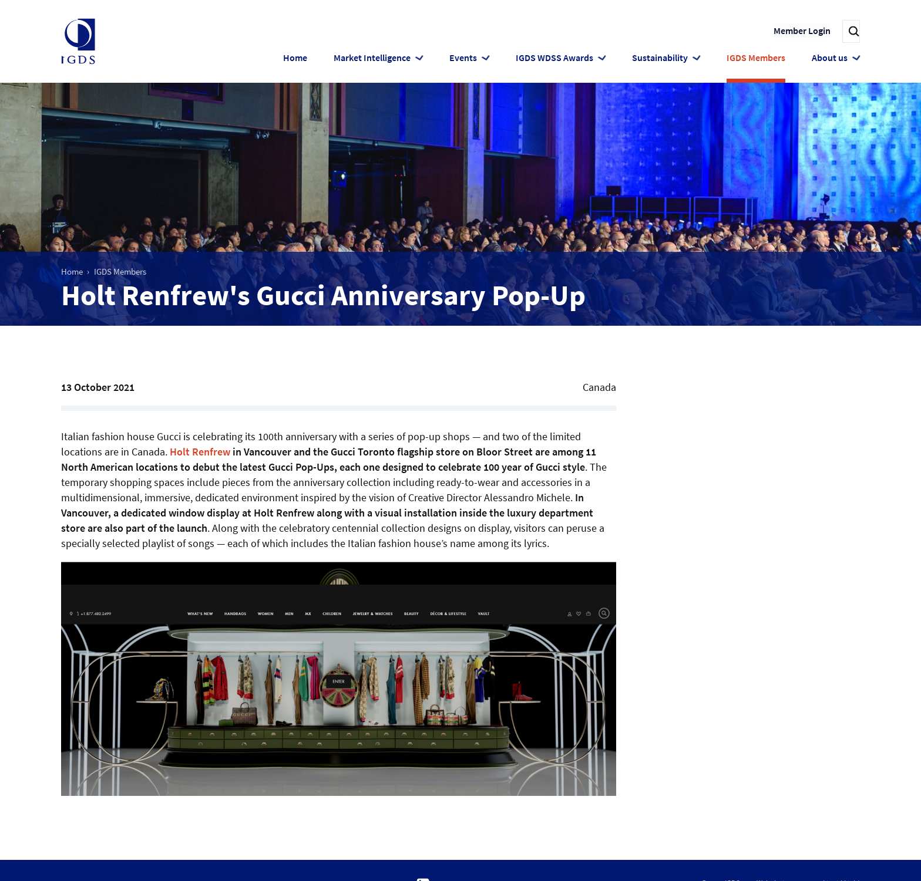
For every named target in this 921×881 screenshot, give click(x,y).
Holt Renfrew (200, 451)
